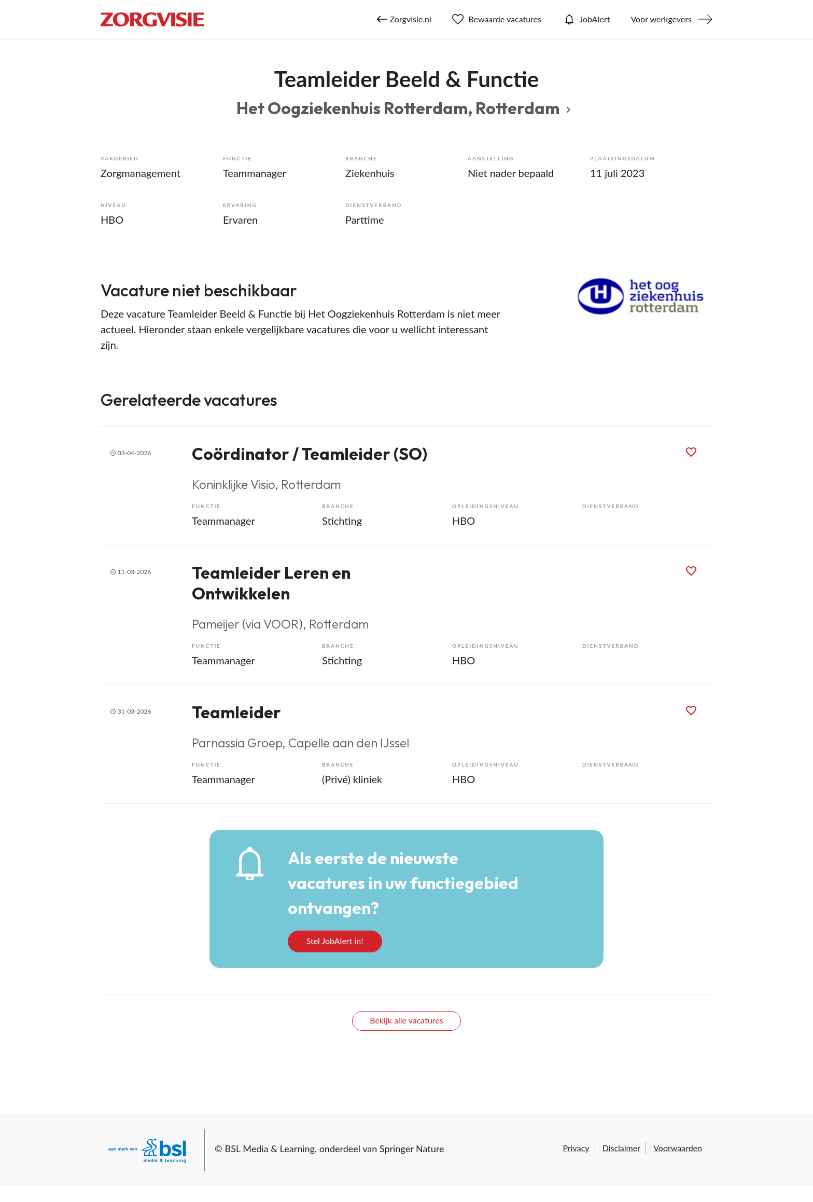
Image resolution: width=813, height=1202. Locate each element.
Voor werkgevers (661, 19)
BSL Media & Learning (270, 1148)
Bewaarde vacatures (496, 19)
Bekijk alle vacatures (406, 1020)
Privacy (576, 1148)
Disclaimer (621, 1148)
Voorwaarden (677, 1148)
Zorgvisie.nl (404, 19)
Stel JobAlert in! (334, 941)
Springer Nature (412, 1148)
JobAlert (586, 19)
